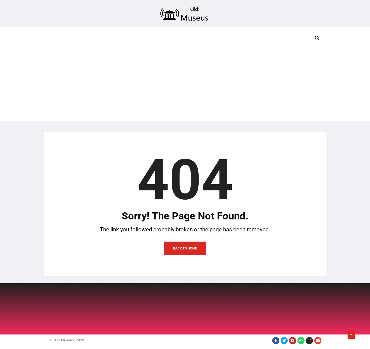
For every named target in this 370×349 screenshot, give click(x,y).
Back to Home (185, 248)
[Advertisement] (185, 85)
